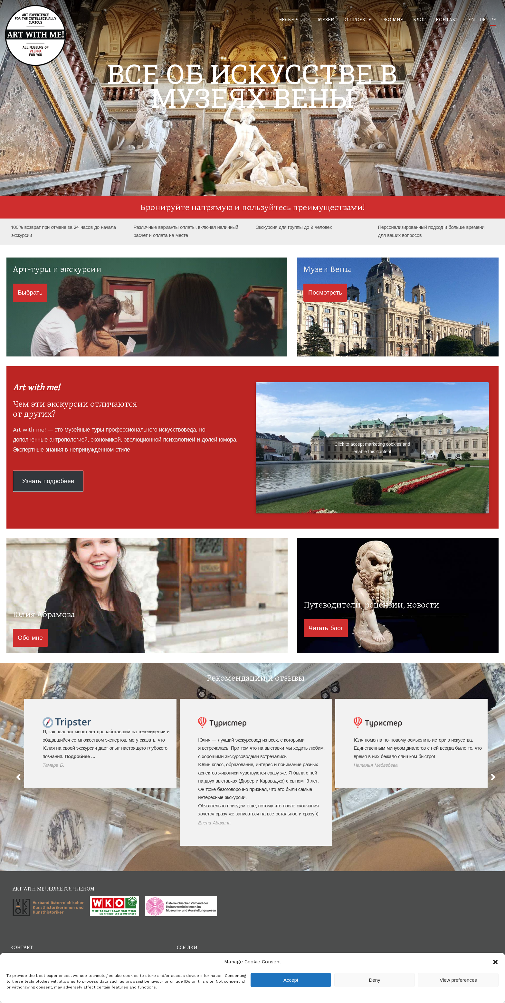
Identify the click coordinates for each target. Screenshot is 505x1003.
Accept (290, 980)
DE (483, 19)
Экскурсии (293, 19)
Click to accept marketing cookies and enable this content (372, 448)
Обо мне (392, 19)
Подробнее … (80, 756)
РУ (493, 19)
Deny (374, 980)
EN (471, 19)
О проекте (358, 19)
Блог (419, 19)
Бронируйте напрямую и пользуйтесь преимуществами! (252, 206)
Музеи (326, 19)
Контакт (447, 19)
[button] (495, 962)
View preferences (458, 980)
